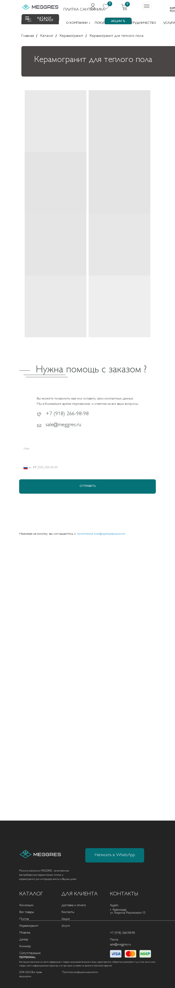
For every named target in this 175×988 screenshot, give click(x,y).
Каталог (46, 36)
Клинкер (25, 946)
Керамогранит (71, 36)
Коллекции (26, 905)
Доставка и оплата (73, 905)
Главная (27, 36)
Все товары (26, 912)
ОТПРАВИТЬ (88, 486)
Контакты (67, 912)
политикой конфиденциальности (101, 534)
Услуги (65, 925)
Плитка (24, 919)
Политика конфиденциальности (80, 972)
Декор (23, 939)
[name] (87, 449)
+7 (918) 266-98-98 (67, 414)
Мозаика (24, 932)
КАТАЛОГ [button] (46, 20)
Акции (65, 919)
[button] (29, 21)
